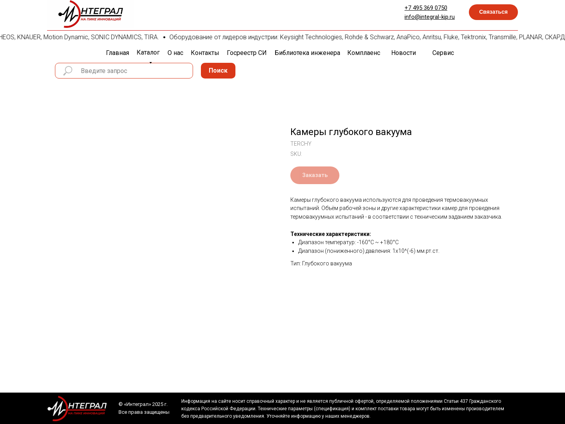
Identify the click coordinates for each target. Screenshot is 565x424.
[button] (493, 12)
